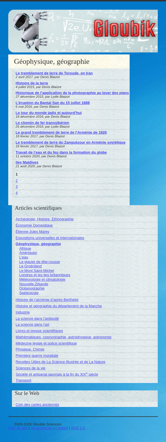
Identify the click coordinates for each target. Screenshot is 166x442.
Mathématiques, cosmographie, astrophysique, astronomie (63, 337)
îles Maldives (27, 162)
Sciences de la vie (30, 368)
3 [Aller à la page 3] (17, 186)
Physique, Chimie (30, 349)
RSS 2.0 (78, 428)
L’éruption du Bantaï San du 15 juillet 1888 (53, 103)
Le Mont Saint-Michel (36, 270)
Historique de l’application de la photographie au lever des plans (72, 93)
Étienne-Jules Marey (32, 231)
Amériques (28, 252)
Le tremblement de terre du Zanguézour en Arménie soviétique (71, 142)
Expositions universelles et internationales (50, 238)
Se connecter (42, 428)
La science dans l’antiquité (37, 318)
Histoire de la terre (32, 83)
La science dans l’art (32, 324)
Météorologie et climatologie (42, 279)
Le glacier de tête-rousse (39, 262)
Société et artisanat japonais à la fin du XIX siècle (57, 374)
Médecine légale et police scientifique (46, 343)
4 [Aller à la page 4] (17, 193)
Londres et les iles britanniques (44, 275)
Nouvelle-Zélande (33, 284)
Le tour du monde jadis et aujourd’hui (49, 113)
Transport (23, 380)
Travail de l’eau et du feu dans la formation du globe (61, 152)
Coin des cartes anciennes (37, 404)
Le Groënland (30, 266)
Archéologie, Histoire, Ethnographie (45, 219)
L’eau (23, 257)
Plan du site (18, 428)
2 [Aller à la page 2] (17, 180)
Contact (61, 428)
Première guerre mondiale (37, 355)
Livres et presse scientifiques (39, 331)
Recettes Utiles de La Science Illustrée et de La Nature (60, 362)
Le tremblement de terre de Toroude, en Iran (54, 73)
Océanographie (32, 288)
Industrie (23, 312)
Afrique (25, 248)
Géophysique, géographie (38, 244)
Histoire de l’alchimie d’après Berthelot (47, 300)
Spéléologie (29, 293)
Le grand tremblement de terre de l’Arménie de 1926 (61, 132)
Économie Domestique (34, 225)
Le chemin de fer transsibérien (42, 123)
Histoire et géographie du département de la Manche (59, 306)
